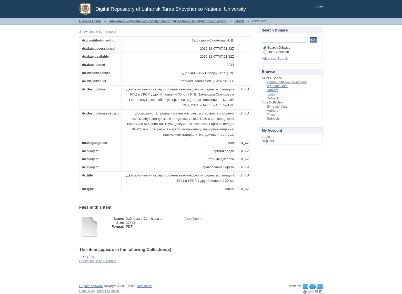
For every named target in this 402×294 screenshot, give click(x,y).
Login (319, 6)
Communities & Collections (287, 82)
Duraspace (144, 286)
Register (268, 141)
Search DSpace (276, 47)
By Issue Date (277, 86)
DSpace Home (90, 21)
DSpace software (91, 286)
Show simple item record (97, 32)
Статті (239, 21)
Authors (272, 90)
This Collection (276, 52)
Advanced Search (275, 58)
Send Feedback (108, 291)
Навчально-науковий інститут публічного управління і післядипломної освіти (168, 21)
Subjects (273, 98)
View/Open (192, 218)
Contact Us (87, 291)
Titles (271, 94)
